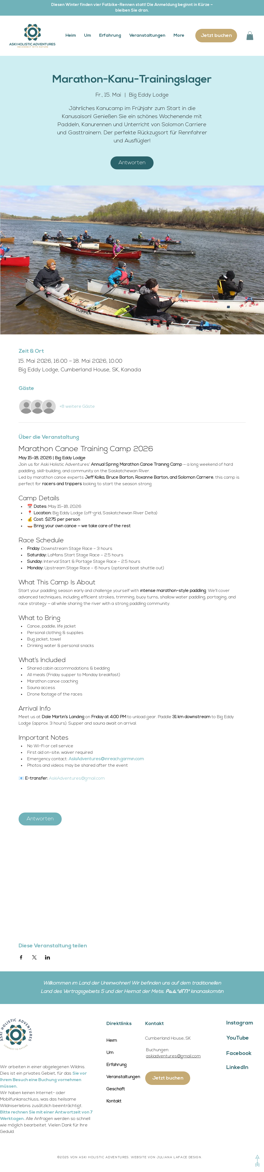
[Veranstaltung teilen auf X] (34, 957)
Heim (111, 1041)
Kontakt (113, 1101)
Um (109, 1053)
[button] (249, 35)
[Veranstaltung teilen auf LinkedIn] (47, 957)
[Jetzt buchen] (216, 35)
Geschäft (115, 1089)
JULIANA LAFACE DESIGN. (179, 1157)
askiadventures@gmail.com (173, 1056)
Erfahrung (116, 1065)
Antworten (132, 163)
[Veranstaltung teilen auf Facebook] (21, 957)
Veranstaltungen (123, 1077)
